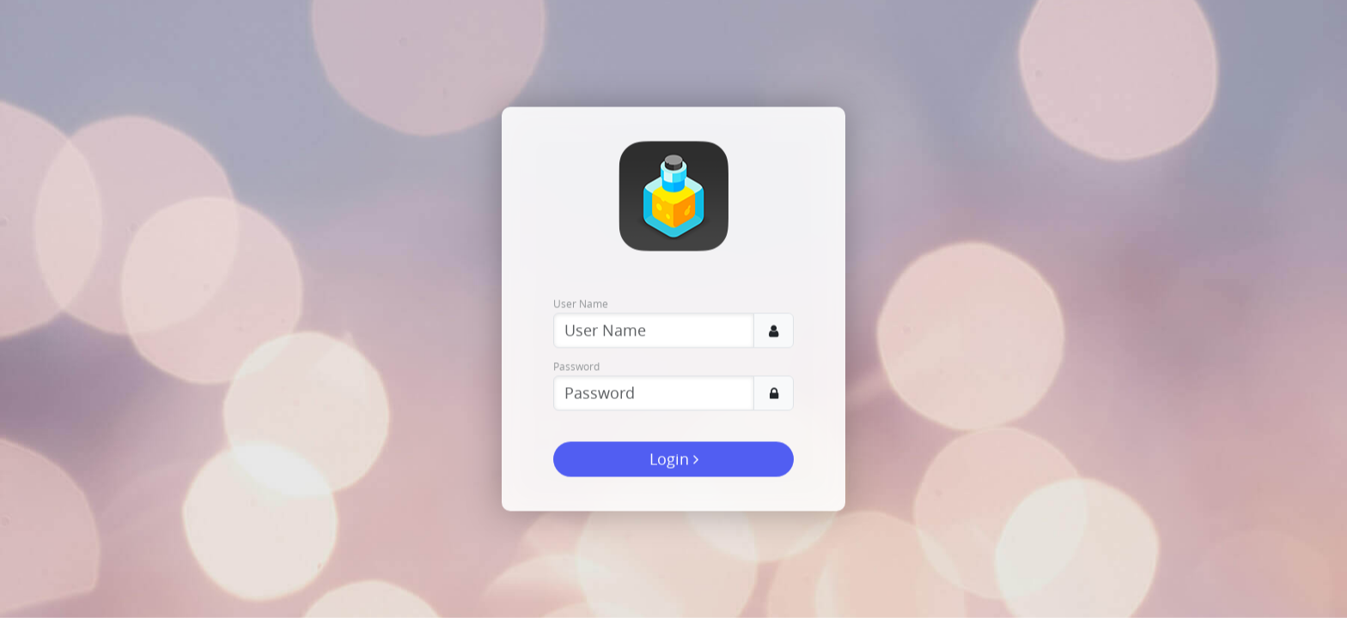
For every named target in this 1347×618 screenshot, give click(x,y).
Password (576, 366)
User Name (580, 304)
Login (673, 459)
